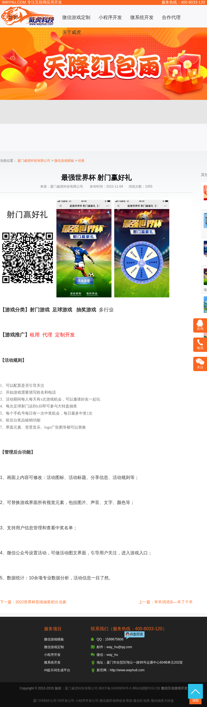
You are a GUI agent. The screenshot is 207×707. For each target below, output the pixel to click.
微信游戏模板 (40, 17)
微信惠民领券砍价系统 (115, 701)
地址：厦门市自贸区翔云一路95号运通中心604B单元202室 (140, 662)
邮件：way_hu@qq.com (114, 647)
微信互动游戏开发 (174, 688)
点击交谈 (134, 635)
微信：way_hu (107, 655)
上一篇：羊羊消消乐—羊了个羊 (166, 602)
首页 (13, 17)
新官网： (103, 670)
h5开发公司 (66, 701)
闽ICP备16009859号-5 (115, 688)
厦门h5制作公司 (44, 701)
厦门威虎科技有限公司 (33, 161)
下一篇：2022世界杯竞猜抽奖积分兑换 (33, 602)
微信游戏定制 (76, 17)
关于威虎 (71, 32)
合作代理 (171, 17)
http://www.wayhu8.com (127, 670)
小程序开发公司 (87, 701)
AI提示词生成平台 (57, 670)
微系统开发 (142, 17)
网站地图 (139, 688)
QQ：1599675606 (110, 639)
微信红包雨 (141, 701)
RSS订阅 (153, 688)
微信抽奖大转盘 (162, 701)
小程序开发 (110, 17)
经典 (81, 161)
